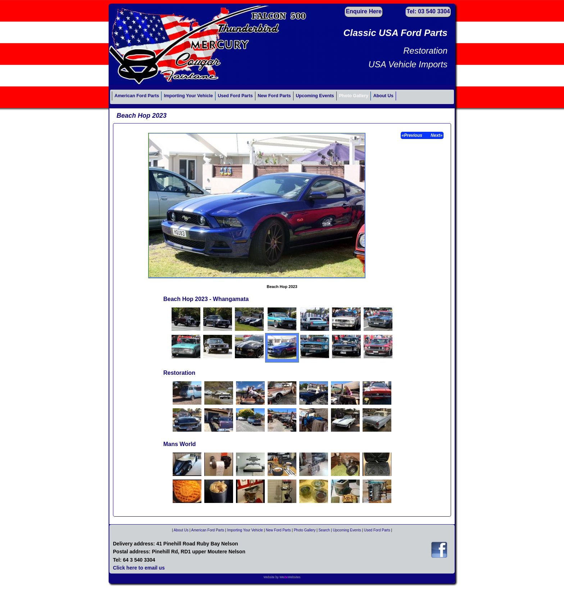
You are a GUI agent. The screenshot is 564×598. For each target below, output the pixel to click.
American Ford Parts (136, 95)
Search (324, 530)
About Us (383, 95)
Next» (435, 135)
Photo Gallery (353, 95)
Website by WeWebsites (282, 577)
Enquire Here (364, 11)
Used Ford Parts (235, 95)
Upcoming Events (315, 95)
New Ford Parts (274, 95)
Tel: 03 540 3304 (428, 11)
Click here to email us (139, 568)
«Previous (413, 135)
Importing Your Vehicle (188, 95)
